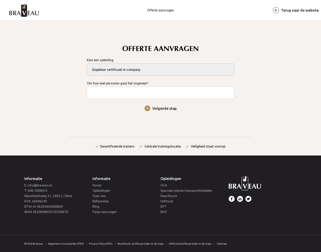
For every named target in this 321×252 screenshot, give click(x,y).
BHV (163, 212)
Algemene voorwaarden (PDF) (66, 243)
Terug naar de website (300, 10)
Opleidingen (101, 190)
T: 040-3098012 (35, 190)
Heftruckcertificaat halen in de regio (190, 243)
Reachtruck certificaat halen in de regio (141, 243)
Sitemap (222, 243)
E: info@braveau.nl (38, 185)
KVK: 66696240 (35, 201)
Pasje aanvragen (105, 212)
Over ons (99, 196)
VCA (163, 185)
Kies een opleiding (160, 64)
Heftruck (166, 201)
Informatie (33, 179)
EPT (163, 206)
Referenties (101, 201)
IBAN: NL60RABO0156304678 (46, 212)
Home (97, 185)
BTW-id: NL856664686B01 (43, 206)
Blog (96, 206)
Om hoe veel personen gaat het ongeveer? (160, 88)
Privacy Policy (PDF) (100, 243)
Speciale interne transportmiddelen (186, 190)
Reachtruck (168, 196)
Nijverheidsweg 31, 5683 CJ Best (48, 196)
